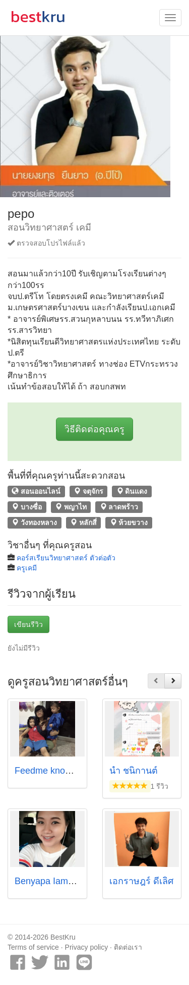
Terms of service (33, 947)
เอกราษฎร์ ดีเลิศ (141, 881)
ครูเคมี (27, 568)
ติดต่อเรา (128, 947)
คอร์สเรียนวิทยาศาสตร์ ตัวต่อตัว (66, 558)
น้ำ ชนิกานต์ (133, 771)
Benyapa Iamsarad (53, 881)
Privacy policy (86, 947)
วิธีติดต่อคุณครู (94, 429)
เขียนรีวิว (28, 624)
